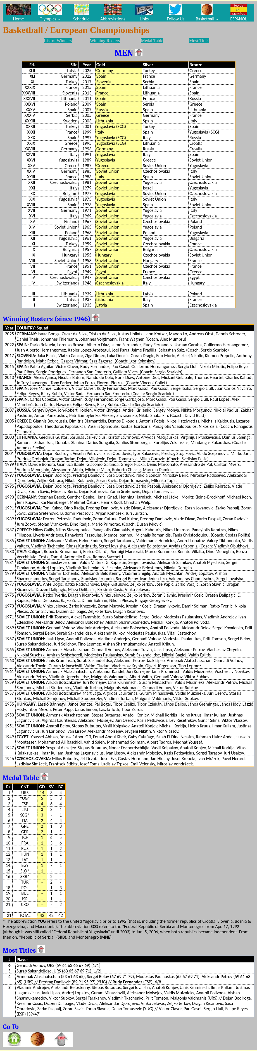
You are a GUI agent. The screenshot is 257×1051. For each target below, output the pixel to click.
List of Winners (58, 40)
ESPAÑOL (238, 13)
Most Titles (199, 40)
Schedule (81, 13)
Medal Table (152, 40)
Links (144, 13)
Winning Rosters (105, 40)
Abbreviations (112, 13)
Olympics (50, 13)
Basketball (207, 13)
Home (18, 13)
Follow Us (175, 13)
